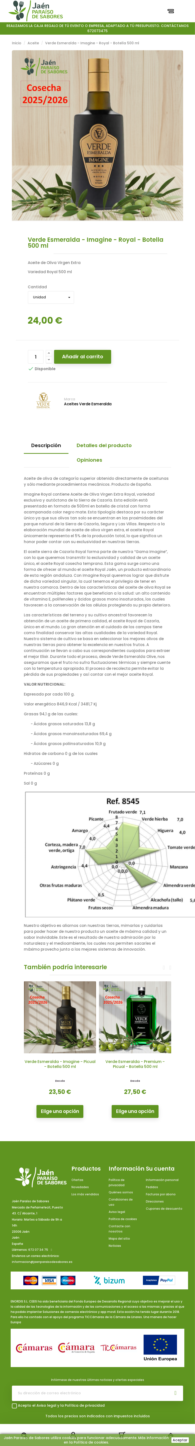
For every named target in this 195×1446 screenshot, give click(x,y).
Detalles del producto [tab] (104, 445)
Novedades (80, 1187)
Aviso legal (117, 1212)
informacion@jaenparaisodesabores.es (42, 1262)
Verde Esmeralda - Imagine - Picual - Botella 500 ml (60, 1064)
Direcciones (155, 1201)
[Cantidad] (36, 357)
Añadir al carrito (82, 356)
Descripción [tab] (46, 445)
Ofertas (77, 1180)
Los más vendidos (85, 1194)
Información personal (162, 1180)
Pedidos (152, 1187)
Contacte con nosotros (119, 1228)
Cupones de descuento (164, 1208)
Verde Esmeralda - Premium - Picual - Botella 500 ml (135, 1064)
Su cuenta (160, 1169)
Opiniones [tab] (89, 460)
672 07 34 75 (38, 1250)
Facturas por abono (161, 1194)
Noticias (115, 1246)
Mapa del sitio (119, 1238)
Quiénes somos (121, 1192)
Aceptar (180, 1440)
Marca (69, 399)
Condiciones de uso (121, 1202)
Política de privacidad (117, 1182)
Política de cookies (123, 1219)
